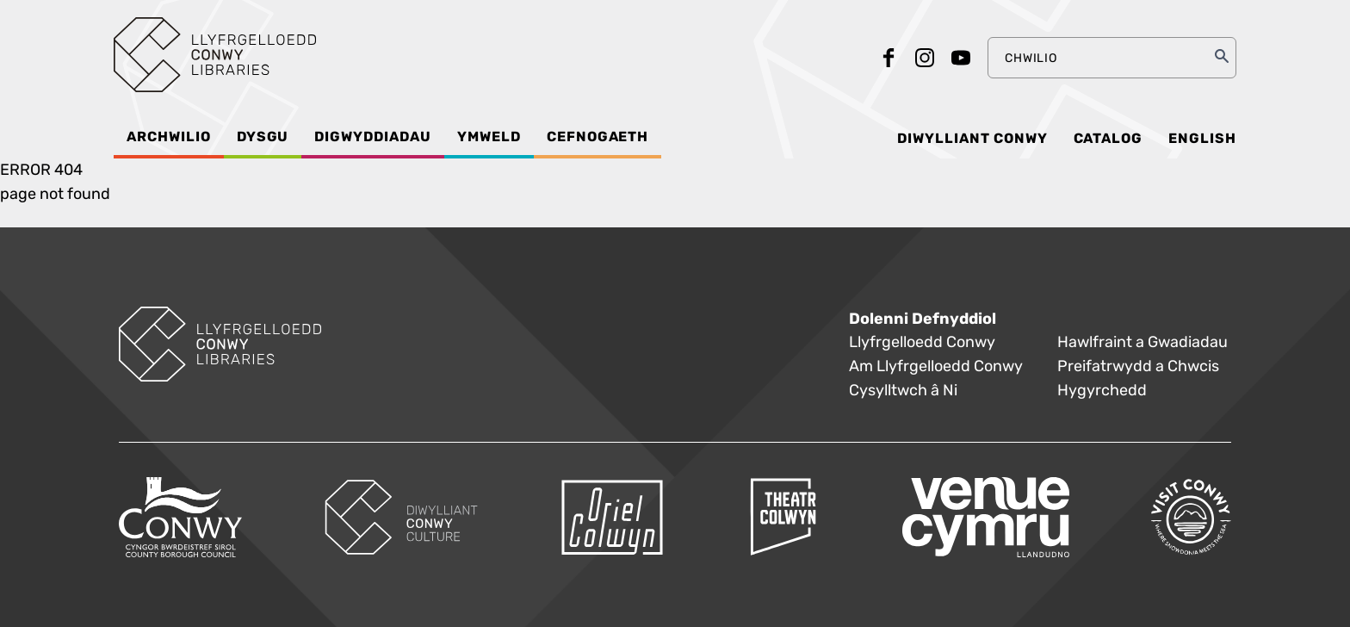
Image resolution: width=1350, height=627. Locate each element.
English (1202, 138)
